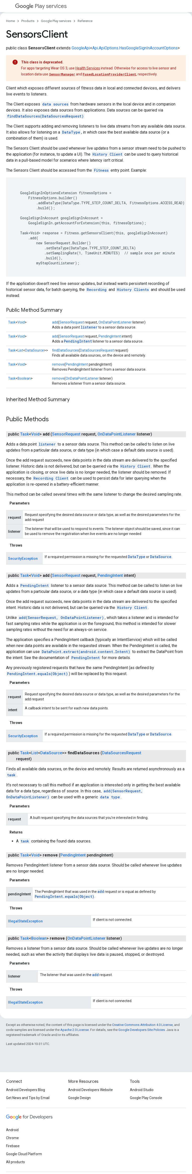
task (11, 775)
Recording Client (50, 478)
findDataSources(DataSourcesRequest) (45, 116)
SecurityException (23, 559)
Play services (41, 6)
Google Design (79, 1098)
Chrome (12, 1138)
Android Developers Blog (25, 1090)
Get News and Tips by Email (28, 1098)
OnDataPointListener (115, 322)
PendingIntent (110, 336)
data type (110, 797)
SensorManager (62, 74)
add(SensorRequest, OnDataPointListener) (61, 617)
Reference (85, 21)
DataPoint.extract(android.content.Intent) (86, 651)
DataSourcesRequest (97, 350)
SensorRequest (71, 322)
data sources (55, 104)
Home (10, 21)
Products (27, 21)
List (20, 350)
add (55, 322)
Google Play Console (146, 1098)
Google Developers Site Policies (141, 1030)
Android (12, 1130)
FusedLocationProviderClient (109, 74)
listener (89, 327)
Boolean (24, 378)
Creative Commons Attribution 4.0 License (142, 1025)
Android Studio (142, 1090)
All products (15, 1162)
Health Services (87, 68)
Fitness (101, 170)
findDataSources (65, 350)
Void (21, 322)
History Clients (133, 289)
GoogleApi (81, 48)
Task (12, 322)
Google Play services (56, 21)
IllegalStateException (25, 921)
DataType (71, 132)
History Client (107, 154)
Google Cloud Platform (24, 1154)
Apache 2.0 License (74, 1030)
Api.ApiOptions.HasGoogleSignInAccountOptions (135, 48)
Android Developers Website (90, 1090)
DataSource (34, 350)
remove (58, 364)
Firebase (13, 1146)
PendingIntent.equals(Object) (37, 673)
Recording (97, 289)
